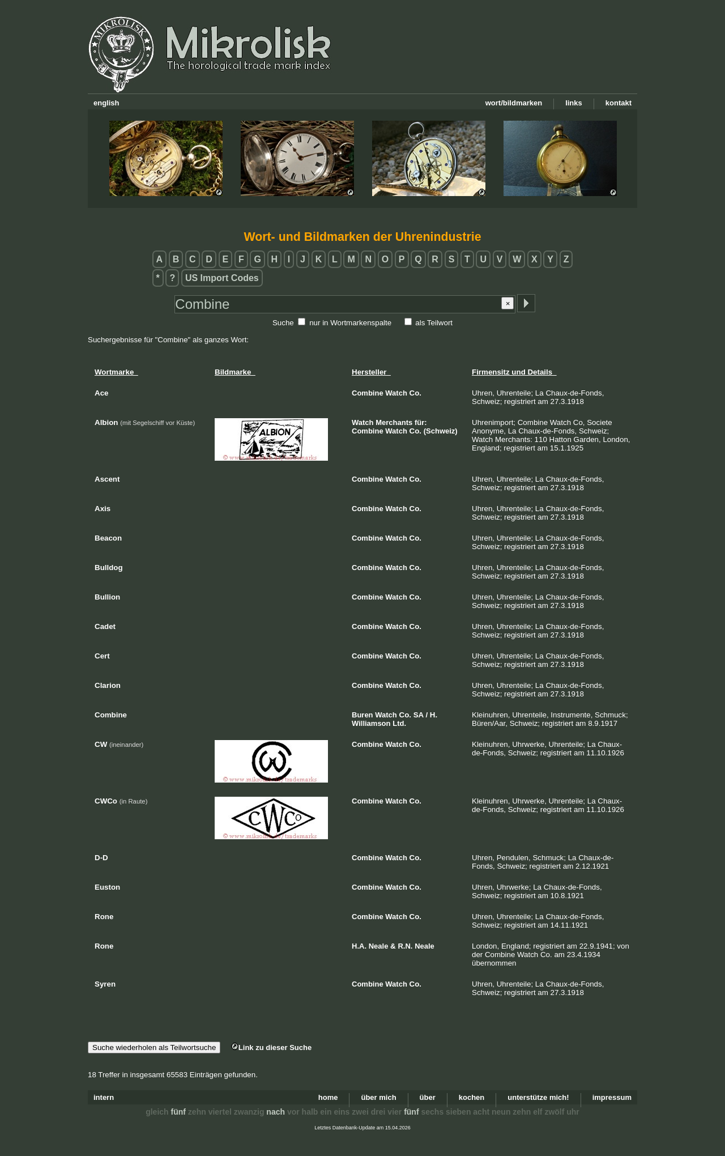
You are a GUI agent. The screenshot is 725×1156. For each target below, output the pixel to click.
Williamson (371, 723)
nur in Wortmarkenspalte (350, 322)
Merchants (394, 422)
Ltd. (399, 723)
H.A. (359, 946)
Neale (379, 946)
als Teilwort (434, 322)
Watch (396, 393)
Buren (362, 715)
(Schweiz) (441, 431)
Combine (367, 393)
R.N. (405, 946)
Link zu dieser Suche (271, 1047)
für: (421, 422)
